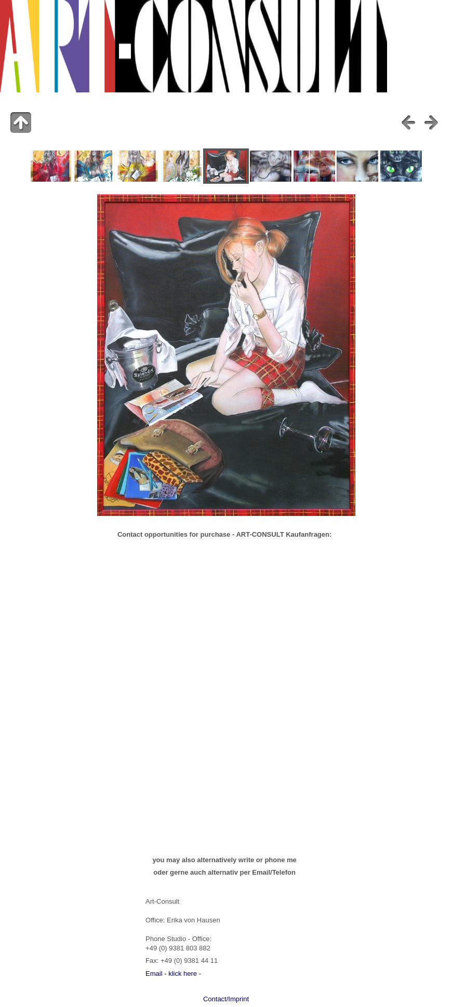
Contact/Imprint (226, 999)
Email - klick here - (173, 973)
